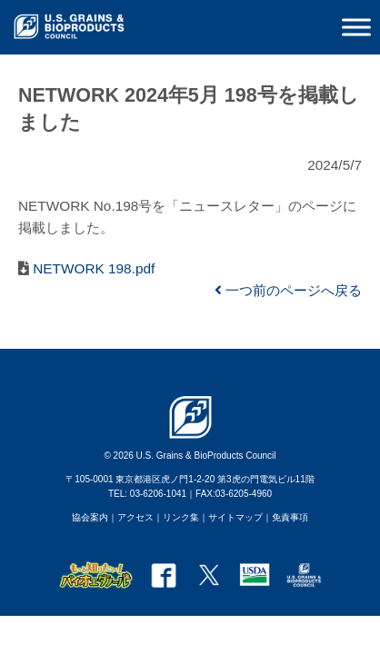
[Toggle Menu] (356, 26)
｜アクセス (131, 517)
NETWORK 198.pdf (92, 268)
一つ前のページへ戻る (288, 290)
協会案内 (90, 517)
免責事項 (290, 517)
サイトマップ (235, 517)
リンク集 (181, 517)
